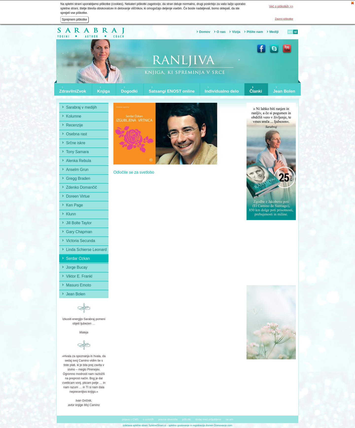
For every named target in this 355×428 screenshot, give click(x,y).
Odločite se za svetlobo (133, 172)
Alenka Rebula (78, 161)
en (290, 32)
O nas (221, 32)
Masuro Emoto (78, 285)
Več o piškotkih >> (281, 6)
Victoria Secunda (80, 241)
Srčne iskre (75, 143)
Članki (255, 91)
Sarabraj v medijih (81, 107)
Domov (204, 32)
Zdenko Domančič (81, 187)
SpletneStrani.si (157, 425)
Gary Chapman (79, 232)
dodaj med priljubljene (208, 419)
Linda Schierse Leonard (86, 249)
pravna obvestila (168, 419)
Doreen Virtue (78, 196)
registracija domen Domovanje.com (212, 425)
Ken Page (74, 205)
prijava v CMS (130, 419)
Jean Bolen (284, 91)
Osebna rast (76, 134)
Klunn (71, 214)
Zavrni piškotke (284, 18)
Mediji (274, 32)
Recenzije (74, 125)
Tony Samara (77, 152)
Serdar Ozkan (78, 258)
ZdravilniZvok (72, 91)
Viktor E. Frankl (79, 276)
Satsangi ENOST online (172, 91)
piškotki (186, 419)
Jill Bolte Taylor (79, 223)
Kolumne (73, 116)
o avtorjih (148, 419)
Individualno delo (222, 91)
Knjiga (103, 91)
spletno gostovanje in (181, 425)
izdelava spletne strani (135, 425)
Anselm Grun (77, 169)
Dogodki (129, 91)
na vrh (229, 419)
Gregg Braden (78, 178)
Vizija (236, 32)
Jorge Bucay (77, 267)
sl (295, 32)
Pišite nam (255, 32)
